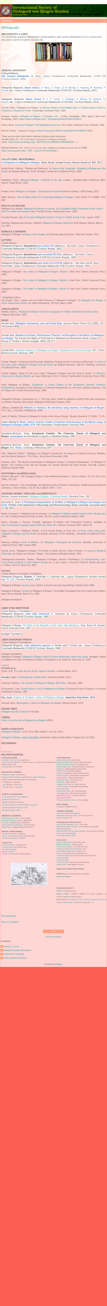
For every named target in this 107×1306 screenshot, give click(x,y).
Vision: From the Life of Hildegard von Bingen (23, 720)
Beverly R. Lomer (11, 946)
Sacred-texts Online (63, 860)
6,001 (20, 779)
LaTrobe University (62, 786)
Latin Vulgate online (63, 793)
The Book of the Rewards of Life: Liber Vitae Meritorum (51, 625)
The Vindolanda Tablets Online (66, 835)
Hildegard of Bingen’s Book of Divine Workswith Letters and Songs (55, 657)
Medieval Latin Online (8, 851)
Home (53, 931)
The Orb (4, 836)
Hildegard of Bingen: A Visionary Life (39, 116)
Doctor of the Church (64, 876)
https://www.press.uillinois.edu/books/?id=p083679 (62, 130)
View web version (53, 937)
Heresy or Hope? (63, 894)
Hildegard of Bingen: (20, 737)
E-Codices (5, 822)
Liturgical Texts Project (64, 791)
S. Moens (81, 99)
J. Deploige (68, 99)
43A (12, 579)
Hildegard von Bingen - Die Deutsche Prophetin (38, 191)
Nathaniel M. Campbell (13, 954)
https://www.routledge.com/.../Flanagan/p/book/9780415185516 (50, 119)
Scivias (25, 585)
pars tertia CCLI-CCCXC (50, 263)
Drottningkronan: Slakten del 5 (32, 677)
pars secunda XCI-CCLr (50, 254)
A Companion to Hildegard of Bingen (20, 162)
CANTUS (59, 773)
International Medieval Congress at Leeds (15, 807)
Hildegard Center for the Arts (10, 799)
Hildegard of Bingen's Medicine (58, 223)
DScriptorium (61, 782)
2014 (4, 782)
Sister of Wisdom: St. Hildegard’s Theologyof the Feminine (51, 542)
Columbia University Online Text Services (69, 849)
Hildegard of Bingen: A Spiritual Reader (48, 496)
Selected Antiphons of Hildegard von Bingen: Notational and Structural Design (53, 350)
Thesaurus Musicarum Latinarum (67, 800)
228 (27, 779)
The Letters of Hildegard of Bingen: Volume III (46, 289)
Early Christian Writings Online (66, 851)
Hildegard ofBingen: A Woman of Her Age (41, 180)
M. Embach (95, 99)
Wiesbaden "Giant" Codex (10, 760)
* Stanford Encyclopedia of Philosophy (13, 838)
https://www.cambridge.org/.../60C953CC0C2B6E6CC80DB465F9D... (42, 142)
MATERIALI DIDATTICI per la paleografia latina (71, 831)
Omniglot (4, 854)
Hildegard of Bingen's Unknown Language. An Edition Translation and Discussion (58, 312)
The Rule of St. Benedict (9, 834)
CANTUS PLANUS (62, 775)
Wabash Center (61, 864)
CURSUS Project (62, 778)
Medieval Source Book (64, 795)
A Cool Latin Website (8, 845)
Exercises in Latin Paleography (66, 833)
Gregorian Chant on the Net (65, 784)
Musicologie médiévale (64, 798)
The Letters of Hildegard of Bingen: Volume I (46, 271)
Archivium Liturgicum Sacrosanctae (67, 764)
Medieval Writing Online (64, 829)
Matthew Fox (61, 891)
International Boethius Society (11, 810)
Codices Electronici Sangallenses (12, 825)
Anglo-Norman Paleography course (67, 824)
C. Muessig (83, 88)
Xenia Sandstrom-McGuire (15, 958)
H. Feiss (45, 88)
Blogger (58, 964)
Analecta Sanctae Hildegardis (11, 762)
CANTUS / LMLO (62, 771)
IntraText (59, 853)
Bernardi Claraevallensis (64, 842)
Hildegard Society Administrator (17, 950)
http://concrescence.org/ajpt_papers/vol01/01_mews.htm (29, 525)
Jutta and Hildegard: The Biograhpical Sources (37, 125)
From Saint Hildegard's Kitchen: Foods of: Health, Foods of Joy (55, 217)
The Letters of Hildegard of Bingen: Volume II (46, 280)
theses (19, 784)
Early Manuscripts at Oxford (10, 818)
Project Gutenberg (62, 858)
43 (8, 579)
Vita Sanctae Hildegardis (15, 76)
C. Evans (55, 88)
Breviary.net (60, 769)
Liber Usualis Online (63, 789)
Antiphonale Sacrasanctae (65, 762)
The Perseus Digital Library (65, 855)
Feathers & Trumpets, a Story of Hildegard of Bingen (38, 697)
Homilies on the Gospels (33, 234)
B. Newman (96, 88)
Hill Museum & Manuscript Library (67, 815)
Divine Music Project (63, 780)
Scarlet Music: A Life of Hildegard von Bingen (43, 689)
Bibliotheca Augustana (63, 844)
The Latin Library (7, 847)
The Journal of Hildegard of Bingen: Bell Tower (43, 683)
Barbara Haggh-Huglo (63, 767)
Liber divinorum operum (37, 645)
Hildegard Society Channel (14, 712)
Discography (60, 806)
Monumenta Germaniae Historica (12, 820)
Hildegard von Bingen (8, 774)
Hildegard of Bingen (11, 732)
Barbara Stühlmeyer (39, 777)
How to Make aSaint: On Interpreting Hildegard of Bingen (45, 197)
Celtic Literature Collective (65, 846)
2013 (4, 784)
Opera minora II (35, 99)
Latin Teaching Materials (9, 849)
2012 (4, 787)
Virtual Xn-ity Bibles (63, 862)
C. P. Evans (53, 99)
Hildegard (5, 802)
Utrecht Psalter (6, 827)
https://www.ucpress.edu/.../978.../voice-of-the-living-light (28, 150)
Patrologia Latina (7, 767)
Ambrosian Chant (62, 760)
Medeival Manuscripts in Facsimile (67, 826)
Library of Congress (63, 818)
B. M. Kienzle (69, 88)
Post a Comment (10, 921)
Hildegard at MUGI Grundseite (11, 777)
